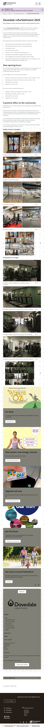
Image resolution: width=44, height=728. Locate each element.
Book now (22, 591)
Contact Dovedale (8, 639)
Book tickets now (10, 421)
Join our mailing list (10, 701)
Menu (39, 4)
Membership (35, 726)
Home (4, 13)
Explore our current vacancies (13, 541)
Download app (8, 726)
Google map (6, 652)
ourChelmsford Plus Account (13, 500)
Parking (7, 629)
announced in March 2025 (13, 28)
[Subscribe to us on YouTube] (23, 722)
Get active (9, 581)
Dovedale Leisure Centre (19, 13)
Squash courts (8, 623)
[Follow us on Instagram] (26, 722)
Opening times (7, 633)
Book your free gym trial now (13, 460)
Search (36, 4)
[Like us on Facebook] (20, 722)
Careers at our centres (22, 664)
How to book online (22, 726)
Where (9, 13)
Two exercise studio (9, 619)
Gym (6, 617)
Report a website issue (10, 678)
